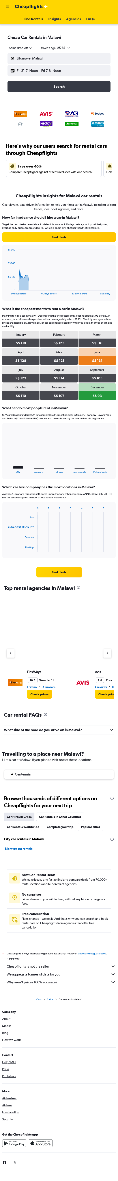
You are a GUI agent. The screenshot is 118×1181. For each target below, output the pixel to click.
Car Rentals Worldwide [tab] (23, 827)
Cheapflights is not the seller (61, 966)
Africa (50, 999)
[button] (7, 7)
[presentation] (79, 588)
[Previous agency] (11, 653)
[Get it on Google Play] (14, 1143)
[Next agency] (107, 653)
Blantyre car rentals (18, 848)
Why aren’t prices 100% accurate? (61, 982)
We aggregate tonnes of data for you (61, 974)
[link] (59, 237)
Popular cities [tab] (90, 827)
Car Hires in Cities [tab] (19, 817)
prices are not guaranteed (92, 953)
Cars (38, 999)
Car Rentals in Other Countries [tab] (60, 817)
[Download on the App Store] (40, 1143)
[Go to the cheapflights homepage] (31, 7)
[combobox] (20, 48)
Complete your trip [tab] (60, 827)
